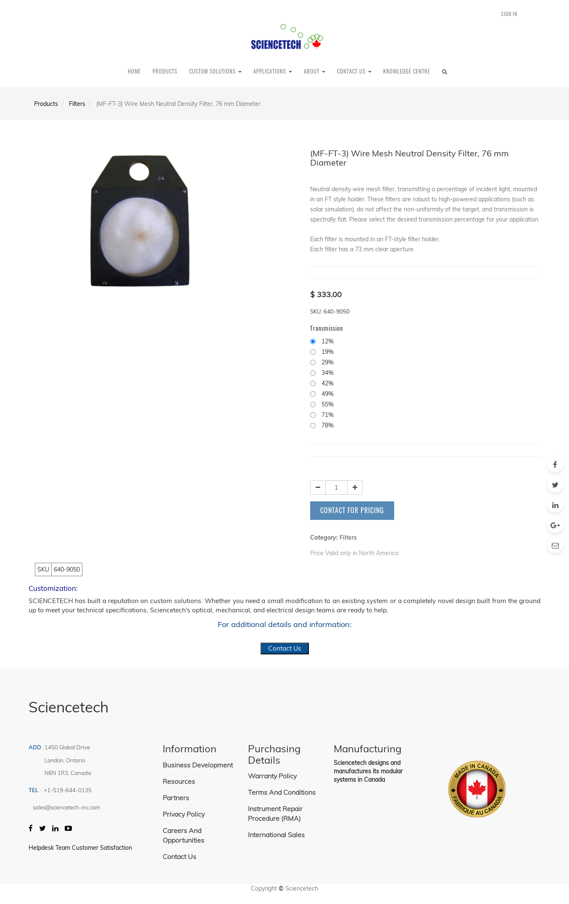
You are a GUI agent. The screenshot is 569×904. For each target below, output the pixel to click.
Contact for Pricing (352, 510)
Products (46, 104)
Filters (77, 104)
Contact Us (284, 648)
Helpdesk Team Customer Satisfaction (80, 847)
